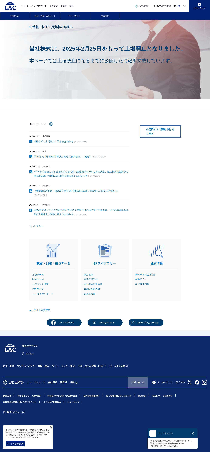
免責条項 (7, 395)
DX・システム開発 (118, 366)
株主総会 (140, 279)
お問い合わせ (138, 382)
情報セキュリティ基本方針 (29, 395)
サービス (24, 6)
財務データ (38, 279)
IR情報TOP (15, 16)
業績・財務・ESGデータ (45, 16)
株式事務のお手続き (145, 274)
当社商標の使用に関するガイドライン (20, 402)
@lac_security (107, 322)
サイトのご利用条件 (15, 443)
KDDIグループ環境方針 (162, 395)
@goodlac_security (148, 322)
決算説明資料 (91, 279)
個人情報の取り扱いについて (118, 395)
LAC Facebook (66, 322)
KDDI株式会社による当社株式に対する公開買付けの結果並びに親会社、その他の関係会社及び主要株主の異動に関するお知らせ (81, 212)
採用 (71, 6)
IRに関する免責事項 (39, 310)
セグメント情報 (40, 284)
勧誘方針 (142, 395)
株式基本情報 (142, 284)
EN (179, 6)
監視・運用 (43, 366)
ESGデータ (38, 289)
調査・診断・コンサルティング (19, 366)
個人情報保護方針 (91, 395)
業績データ (38, 274)
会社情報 (54, 6)
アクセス (30, 353)
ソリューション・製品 (63, 366)
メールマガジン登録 (162, 6)
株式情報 (105, 16)
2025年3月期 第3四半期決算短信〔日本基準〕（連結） (70, 156)
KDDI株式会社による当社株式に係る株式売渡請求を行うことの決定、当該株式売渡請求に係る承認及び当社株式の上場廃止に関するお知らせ (81, 174)
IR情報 (63, 6)
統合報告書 (89, 293)
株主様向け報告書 (93, 284)
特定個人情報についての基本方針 (62, 395)
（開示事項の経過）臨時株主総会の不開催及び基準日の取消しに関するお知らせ (76, 193)
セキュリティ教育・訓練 (90, 366)
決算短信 (88, 274)
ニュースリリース (39, 6)
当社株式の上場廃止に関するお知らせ (60, 141)
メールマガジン (165, 382)
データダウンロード (42, 293)
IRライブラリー (75, 16)
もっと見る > (36, 226)
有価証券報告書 (92, 289)
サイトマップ (73, 402)
